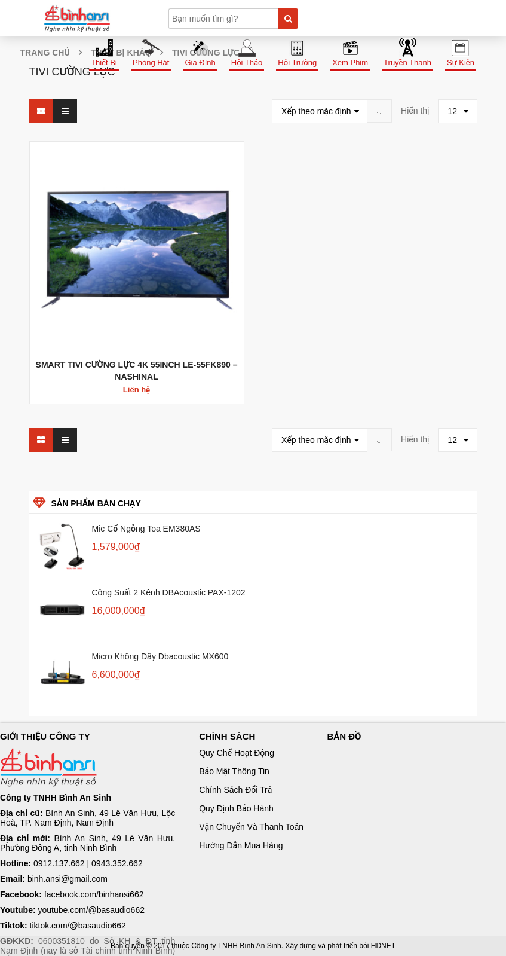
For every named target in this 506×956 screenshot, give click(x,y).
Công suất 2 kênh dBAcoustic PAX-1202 (169, 592)
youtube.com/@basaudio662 (91, 910)
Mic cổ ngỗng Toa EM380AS (146, 528)
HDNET (383, 946)
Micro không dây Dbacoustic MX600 (160, 656)
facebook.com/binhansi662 (94, 894)
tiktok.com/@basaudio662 (78, 925)
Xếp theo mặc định (316, 111)
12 (453, 111)
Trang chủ (45, 52)
